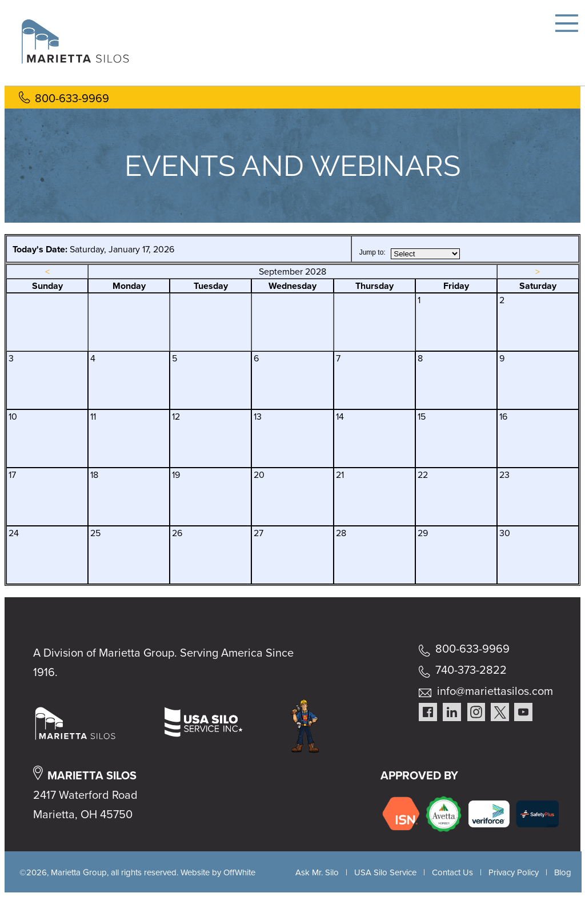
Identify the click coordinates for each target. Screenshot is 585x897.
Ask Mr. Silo (317, 872)
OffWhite (239, 872)
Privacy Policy (513, 872)
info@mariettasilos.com (495, 690)
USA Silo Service (385, 872)
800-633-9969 (72, 98)
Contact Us (452, 872)
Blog (562, 872)
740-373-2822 (471, 669)
